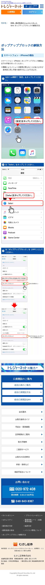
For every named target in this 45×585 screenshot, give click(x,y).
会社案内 (22, 412)
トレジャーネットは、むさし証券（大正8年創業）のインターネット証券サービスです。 (16, 2)
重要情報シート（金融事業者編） (33, 520)
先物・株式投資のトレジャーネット (24, 23)
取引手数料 (22, 442)
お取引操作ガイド (22, 419)
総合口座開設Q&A (22, 399)
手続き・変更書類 (22, 427)
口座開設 (11, 12)
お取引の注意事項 (22, 457)
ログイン (32, 12)
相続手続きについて (23, 472)
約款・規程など (22, 464)
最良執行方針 (7, 526)
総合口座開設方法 (22, 392)
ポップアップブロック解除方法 (14, 535)
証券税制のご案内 (22, 434)
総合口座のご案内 (22, 385)
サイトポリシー (8, 515)
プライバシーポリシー (34, 515)
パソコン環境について (33, 530)
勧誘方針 (28, 526)
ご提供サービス (22, 449)
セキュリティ (7, 520)
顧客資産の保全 (8, 530)
